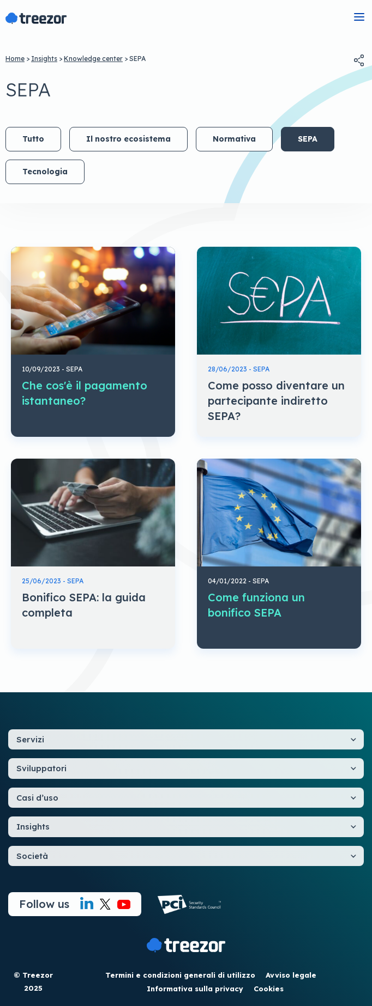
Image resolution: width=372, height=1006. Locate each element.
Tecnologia (45, 171)
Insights (44, 58)
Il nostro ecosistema (128, 139)
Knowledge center (93, 58)
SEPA (307, 139)
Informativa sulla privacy (195, 988)
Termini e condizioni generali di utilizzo (180, 975)
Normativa (234, 139)
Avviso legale (291, 975)
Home (15, 58)
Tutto (33, 139)
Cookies (269, 988)
